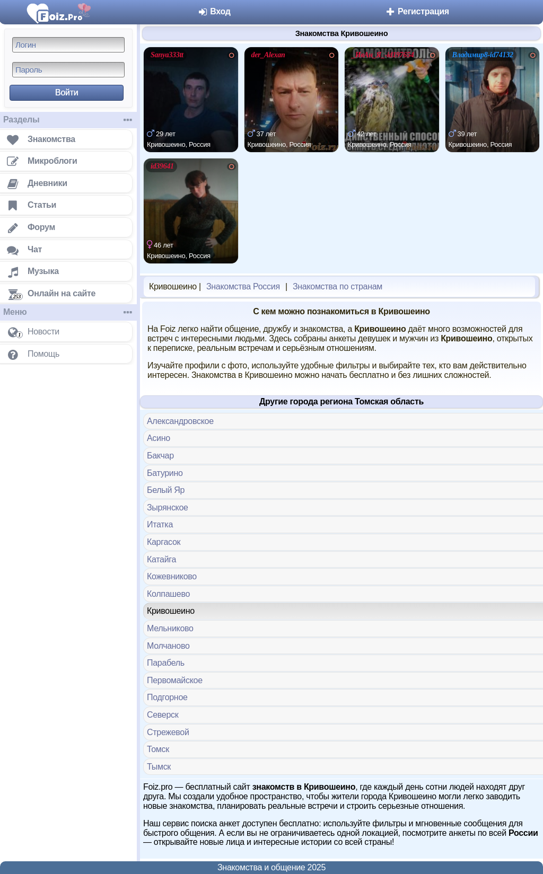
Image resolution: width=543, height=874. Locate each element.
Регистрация (417, 11)
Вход (214, 11)
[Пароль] (68, 69)
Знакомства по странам (337, 286)
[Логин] (68, 44)
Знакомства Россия (243, 286)
